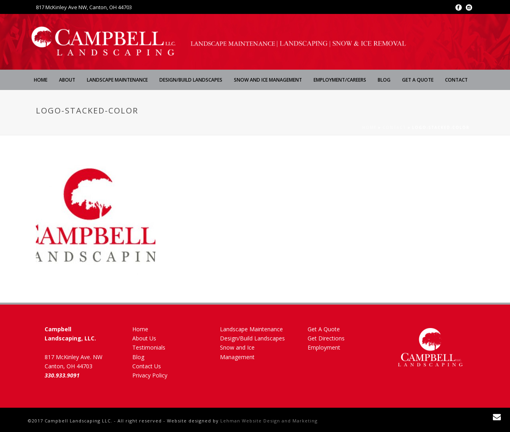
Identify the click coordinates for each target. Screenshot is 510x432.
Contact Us (146, 366)
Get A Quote (418, 79)
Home (40, 79)
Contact (456, 79)
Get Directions (326, 338)
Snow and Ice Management (268, 79)
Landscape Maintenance (117, 79)
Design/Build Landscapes (190, 79)
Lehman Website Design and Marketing (269, 421)
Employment (324, 347)
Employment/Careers (340, 79)
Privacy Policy (149, 375)
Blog (384, 79)
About (67, 79)
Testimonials (148, 347)
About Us (144, 338)
